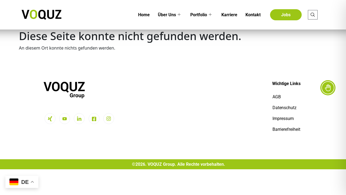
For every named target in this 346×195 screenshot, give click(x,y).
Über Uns (169, 14)
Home (144, 14)
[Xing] (50, 118)
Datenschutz (284, 107)
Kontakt (253, 14)
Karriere (229, 14)
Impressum (283, 118)
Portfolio (201, 14)
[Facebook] (94, 118)
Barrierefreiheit (286, 129)
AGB (276, 96)
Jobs (286, 14)
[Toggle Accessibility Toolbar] (328, 88)
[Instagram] (108, 118)
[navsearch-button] (313, 15)
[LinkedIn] (79, 118)
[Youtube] (64, 118)
